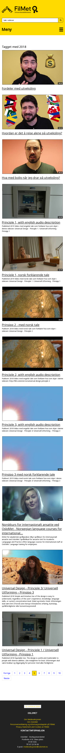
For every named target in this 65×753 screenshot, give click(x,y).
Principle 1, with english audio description (31, 222)
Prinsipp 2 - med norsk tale (20, 325)
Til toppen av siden (32, 706)
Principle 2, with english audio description (31, 375)
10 (59, 673)
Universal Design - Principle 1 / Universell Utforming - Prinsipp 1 (30, 652)
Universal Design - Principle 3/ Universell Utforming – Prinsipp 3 (30, 590)
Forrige (7, 673)
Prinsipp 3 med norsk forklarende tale (28, 474)
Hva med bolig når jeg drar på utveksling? (31, 177)
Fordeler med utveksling (19, 88)
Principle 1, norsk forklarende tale (25, 275)
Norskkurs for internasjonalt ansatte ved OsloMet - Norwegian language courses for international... (32, 528)
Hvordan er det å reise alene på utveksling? (32, 133)
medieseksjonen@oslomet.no (35, 747)
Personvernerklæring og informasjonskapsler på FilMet (32, 724)
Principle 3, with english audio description (31, 424)
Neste (6, 678)
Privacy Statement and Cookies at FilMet (32, 727)
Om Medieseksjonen (32, 719)
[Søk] (30, 20)
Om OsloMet (32, 722)
